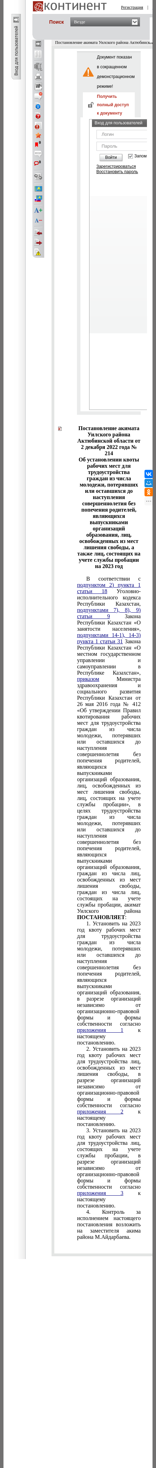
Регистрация (132, 7)
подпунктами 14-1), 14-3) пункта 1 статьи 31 (109, 638)
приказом (88, 679)
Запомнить (144, 156)
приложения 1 (100, 1030)
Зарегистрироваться (116, 166)
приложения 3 (100, 1193)
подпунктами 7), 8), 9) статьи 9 (109, 613)
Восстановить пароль (117, 171)
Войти (111, 157)
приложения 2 (100, 1111)
